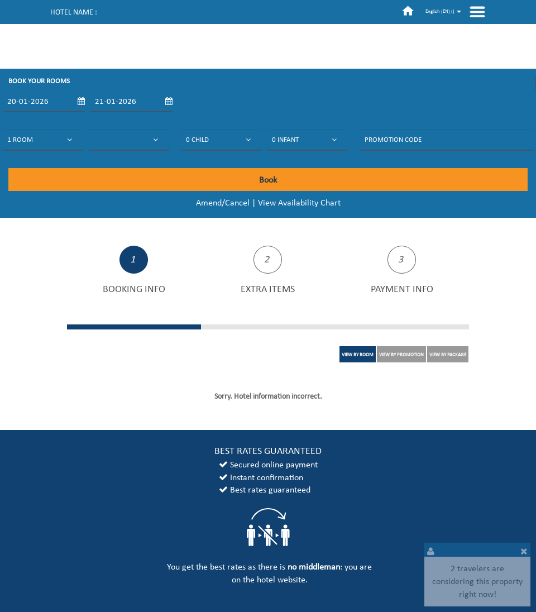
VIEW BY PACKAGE (447, 354)
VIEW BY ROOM (358, 354)
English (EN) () (443, 11)
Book (268, 179)
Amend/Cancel (223, 202)
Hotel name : (73, 12)
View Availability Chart (299, 202)
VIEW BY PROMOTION (401, 354)
